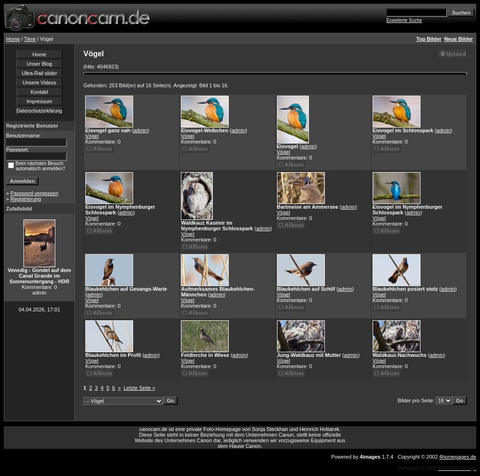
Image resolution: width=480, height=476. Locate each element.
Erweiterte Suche (404, 20)
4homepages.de (457, 457)
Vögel (91, 136)
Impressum (39, 101)
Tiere (30, 39)
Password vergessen (34, 193)
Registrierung (25, 199)
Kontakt (39, 92)
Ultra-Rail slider (39, 73)
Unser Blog (39, 64)
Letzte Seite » (139, 388)
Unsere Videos (39, 82)
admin (141, 130)
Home (13, 39)
